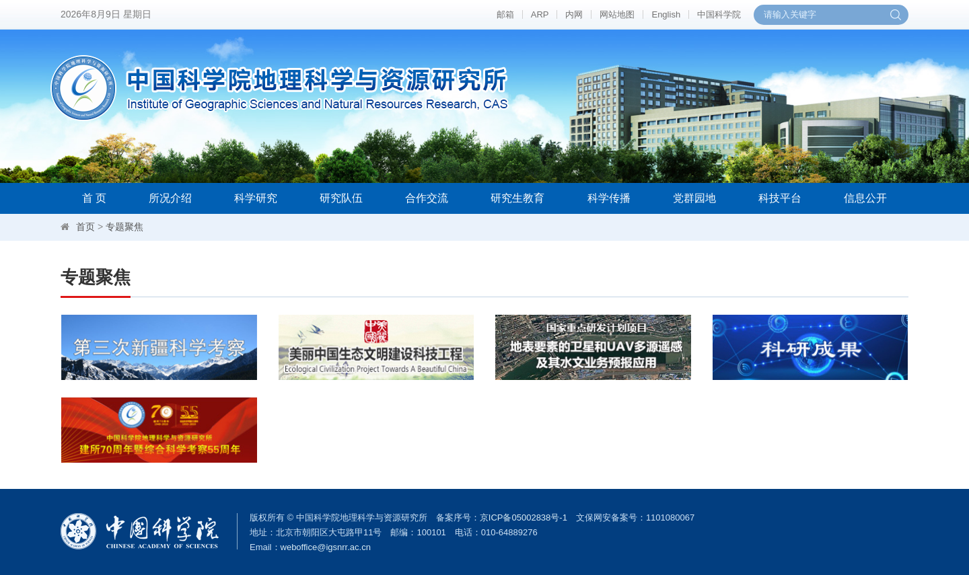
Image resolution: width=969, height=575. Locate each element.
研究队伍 (341, 198)
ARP (540, 14)
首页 (85, 226)
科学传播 (609, 198)
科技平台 (779, 198)
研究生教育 (517, 198)
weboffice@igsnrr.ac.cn (326, 547)
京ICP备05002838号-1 (523, 517)
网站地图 (617, 14)
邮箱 (505, 14)
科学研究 (255, 198)
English (665, 14)
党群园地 (694, 198)
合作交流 (426, 198)
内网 (574, 14)
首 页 (94, 198)
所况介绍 (170, 198)
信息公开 (865, 198)
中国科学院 (719, 14)
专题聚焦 (124, 226)
